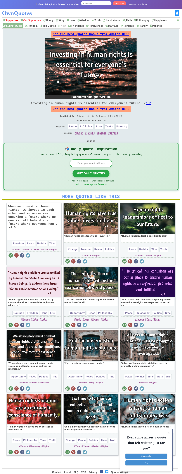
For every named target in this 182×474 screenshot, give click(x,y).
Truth (98, 20)
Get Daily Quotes (91, 181)
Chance (35, 259)
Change (72, 258)
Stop (92, 392)
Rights (102, 138)
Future (91, 138)
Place (148, 328)
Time (99, 132)
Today (35, 328)
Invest (114, 138)
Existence (44, 392)
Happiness (160, 20)
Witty (61, 20)
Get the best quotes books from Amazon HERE (91, 35)
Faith (129, 20)
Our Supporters (32, 20)
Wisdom (84, 20)
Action (96, 455)
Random (33, 26)
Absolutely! (146, 456)
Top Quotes (49, 26)
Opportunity (77, 322)
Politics (86, 132)
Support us (11, 20)
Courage (18, 322)
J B (148, 106)
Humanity (35, 455)
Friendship (77, 26)
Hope (44, 322)
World (78, 328)
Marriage (113, 26)
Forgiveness (96, 26)
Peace (73, 132)
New (63, 26)
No (146, 462)
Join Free (119, 3)
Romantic (129, 26)
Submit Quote (14, 26)
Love (72, 20)
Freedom (18, 252)
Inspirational (113, 20)
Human (79, 138)
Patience (157, 26)
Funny (50, 20)
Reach (45, 259)
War (168, 386)
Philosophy (142, 20)
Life (52, 322)
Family (144, 26)
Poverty (121, 132)
